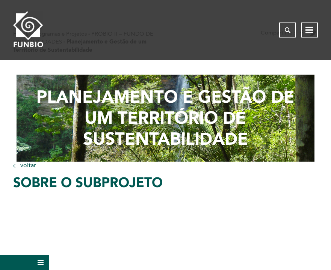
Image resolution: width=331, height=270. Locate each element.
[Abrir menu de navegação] (309, 30)
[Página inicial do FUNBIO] (28, 30)
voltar (24, 165)
